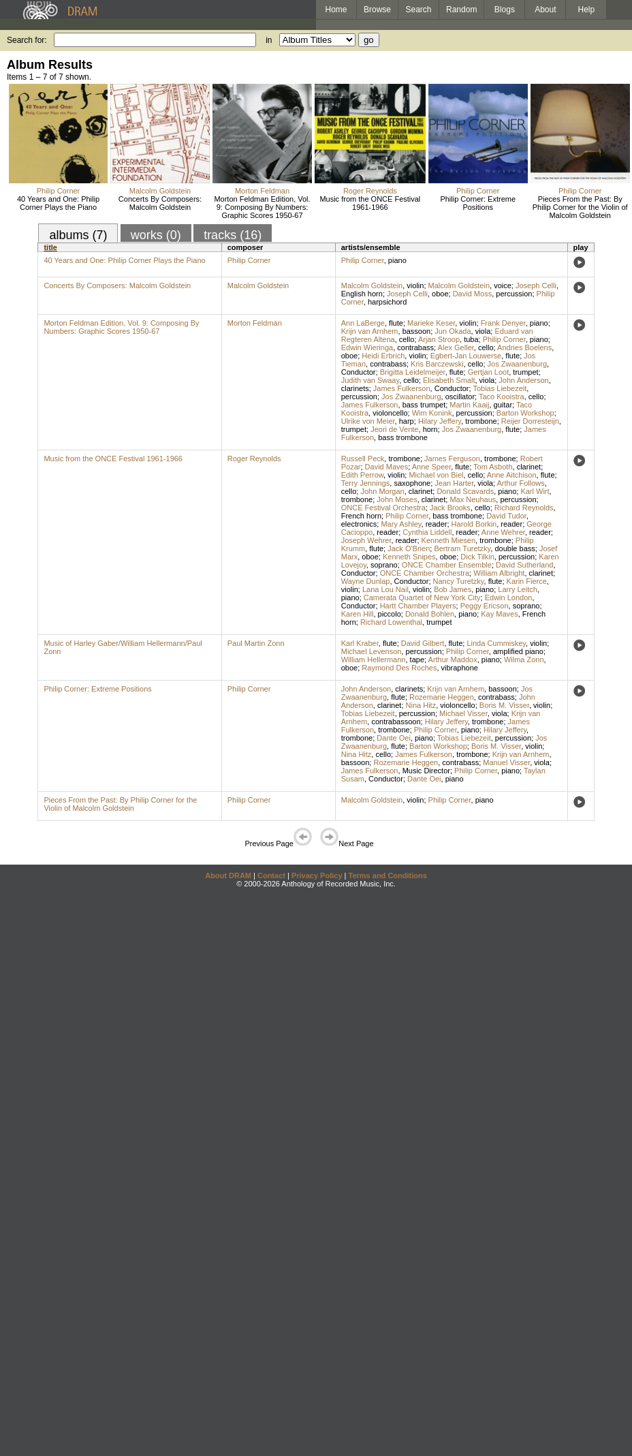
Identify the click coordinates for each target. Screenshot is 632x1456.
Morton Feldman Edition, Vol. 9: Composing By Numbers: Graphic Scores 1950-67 (262, 207)
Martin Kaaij (469, 405)
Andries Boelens (524, 347)
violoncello (390, 413)
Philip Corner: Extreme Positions (478, 203)
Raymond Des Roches (399, 668)
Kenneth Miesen (449, 540)
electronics (359, 524)
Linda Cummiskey (496, 643)
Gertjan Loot (488, 372)
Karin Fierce (527, 581)
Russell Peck (363, 458)
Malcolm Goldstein (160, 191)
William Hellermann (373, 659)
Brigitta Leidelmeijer (412, 372)
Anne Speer (432, 467)
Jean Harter (453, 483)
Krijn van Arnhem (369, 331)
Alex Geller (456, 347)
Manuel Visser (506, 762)
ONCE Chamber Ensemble (447, 565)
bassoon (416, 331)
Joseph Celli (536, 285)
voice (502, 285)
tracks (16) (233, 235)
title (50, 247)
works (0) (156, 235)
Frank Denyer (503, 323)
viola (483, 331)
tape (417, 659)
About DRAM (228, 875)
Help (586, 9)
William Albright (498, 573)
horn (430, 429)
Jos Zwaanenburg (517, 364)
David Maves (387, 467)
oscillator (460, 396)
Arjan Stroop (439, 339)
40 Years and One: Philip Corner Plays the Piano (58, 203)
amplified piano (518, 651)
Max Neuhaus (472, 499)
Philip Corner (58, 191)
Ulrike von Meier (368, 421)
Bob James (452, 589)
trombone (480, 421)
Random (461, 9)
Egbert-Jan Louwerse (466, 356)
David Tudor (506, 516)
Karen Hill (357, 614)
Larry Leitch (517, 589)
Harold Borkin (474, 524)
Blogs (504, 9)
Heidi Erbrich (383, 356)
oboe (440, 294)
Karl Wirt (534, 491)
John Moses (397, 499)
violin (415, 285)
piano (397, 260)
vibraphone (459, 668)
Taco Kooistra (501, 396)
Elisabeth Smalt (449, 380)
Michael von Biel (436, 475)
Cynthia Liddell (427, 532)
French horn (361, 516)
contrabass (415, 347)
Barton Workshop (525, 413)
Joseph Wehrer (366, 540)
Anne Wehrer (503, 532)
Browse (377, 9)
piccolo (389, 614)
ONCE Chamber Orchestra (424, 573)
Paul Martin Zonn (256, 643)
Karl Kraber (360, 643)
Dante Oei (394, 738)
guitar (503, 405)
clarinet (529, 467)
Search (419, 9)
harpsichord (387, 302)
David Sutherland (524, 565)
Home (336, 9)
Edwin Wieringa (367, 347)
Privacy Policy (317, 875)
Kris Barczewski (437, 364)
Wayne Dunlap (365, 581)
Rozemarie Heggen (441, 697)
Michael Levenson (371, 651)
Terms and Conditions (388, 875)
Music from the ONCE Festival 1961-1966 (369, 203)
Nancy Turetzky (458, 581)
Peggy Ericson (484, 606)
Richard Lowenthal (391, 622)
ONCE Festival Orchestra (383, 508)
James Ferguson (452, 458)
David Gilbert (423, 643)
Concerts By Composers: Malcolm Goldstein (160, 203)
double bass (514, 548)
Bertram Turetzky (462, 548)
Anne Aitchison (512, 475)
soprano (384, 565)
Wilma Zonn (524, 659)
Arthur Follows (521, 483)
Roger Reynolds (370, 191)
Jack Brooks (450, 508)
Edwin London (509, 597)
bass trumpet (424, 405)
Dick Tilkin (477, 557)
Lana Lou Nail (385, 589)
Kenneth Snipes (409, 557)
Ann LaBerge (363, 323)
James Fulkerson (401, 388)
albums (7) (78, 235)
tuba (471, 339)
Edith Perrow (362, 475)
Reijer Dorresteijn (530, 421)
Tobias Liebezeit (499, 388)
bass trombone (403, 437)
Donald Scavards (465, 491)
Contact (271, 875)
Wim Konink (432, 413)
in (269, 40)
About (545, 9)
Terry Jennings (365, 483)
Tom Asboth (492, 467)
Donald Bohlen (429, 614)
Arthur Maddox (452, 659)
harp (406, 421)
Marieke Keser (431, 323)
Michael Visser (463, 713)
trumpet (525, 372)
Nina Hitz (421, 705)
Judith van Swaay (370, 380)
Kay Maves (499, 614)
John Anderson (523, 380)
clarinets (355, 388)
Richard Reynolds (524, 508)
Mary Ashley (401, 524)
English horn (362, 294)
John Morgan (382, 491)
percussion (514, 294)
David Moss (472, 294)
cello (407, 339)
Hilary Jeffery (439, 421)
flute (396, 323)
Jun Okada (452, 331)
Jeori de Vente (394, 429)
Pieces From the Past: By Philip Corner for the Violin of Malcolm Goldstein (580, 207)
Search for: (27, 40)
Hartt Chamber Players (418, 606)
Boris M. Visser (504, 705)
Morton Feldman (262, 191)
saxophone (412, 483)
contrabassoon (395, 721)
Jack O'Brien (409, 548)
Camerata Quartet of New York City (422, 597)
